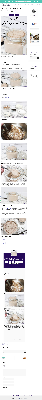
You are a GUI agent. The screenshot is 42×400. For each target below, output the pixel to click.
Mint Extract (3, 246)
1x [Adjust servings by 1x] (4, 274)
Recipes (4, 343)
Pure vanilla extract (4, 212)
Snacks (7, 344)
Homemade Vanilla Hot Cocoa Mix (14, 257)
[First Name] (19, 1)
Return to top (21, 397)
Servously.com (27, 398)
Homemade (5, 344)
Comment (4, 368)
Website (4, 383)
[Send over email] (0, 201)
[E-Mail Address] (27, 1)
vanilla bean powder (6, 97)
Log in (29, 398)
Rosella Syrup (4, 239)
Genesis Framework (18, 398)
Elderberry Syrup (4, 242)
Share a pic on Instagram (16, 330)
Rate (11, 263)
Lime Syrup (3, 240)
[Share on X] (0, 198)
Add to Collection (16, 263)
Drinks (3, 344)
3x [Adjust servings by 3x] (7, 274)
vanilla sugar (11, 210)
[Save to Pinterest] (0, 199)
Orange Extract (4, 243)
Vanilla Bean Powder (10, 273)
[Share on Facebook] (0, 197)
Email (3, 380)
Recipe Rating (4, 365)
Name (3, 377)
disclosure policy (16, 10)
